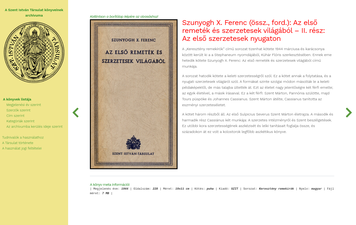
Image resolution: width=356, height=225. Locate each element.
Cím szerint (12, 116)
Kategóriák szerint (17, 121)
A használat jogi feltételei (21, 148)
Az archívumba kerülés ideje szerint (31, 127)
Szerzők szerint (15, 110)
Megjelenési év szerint (20, 105)
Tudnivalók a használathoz (22, 137)
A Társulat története (16, 143)
